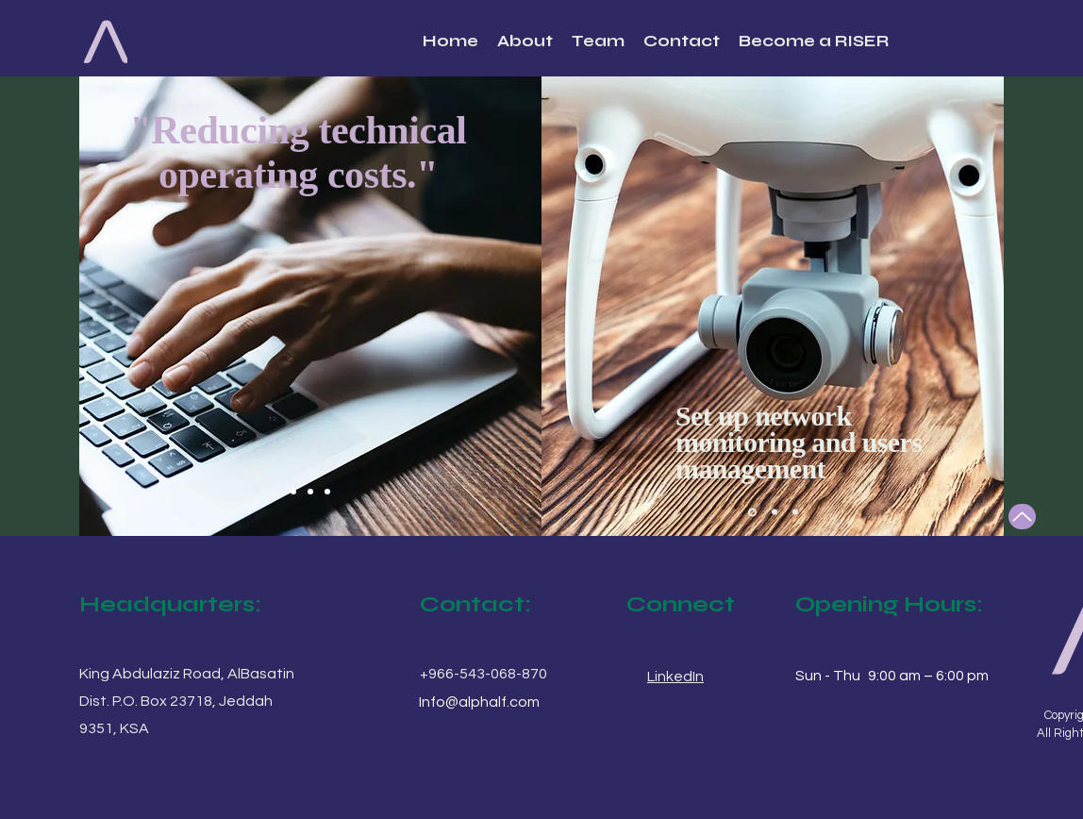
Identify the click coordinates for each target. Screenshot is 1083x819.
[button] (988, 37)
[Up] (1022, 516)
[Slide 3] (327, 491)
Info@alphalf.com (479, 702)
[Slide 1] (293, 491)
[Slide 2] (310, 491)
